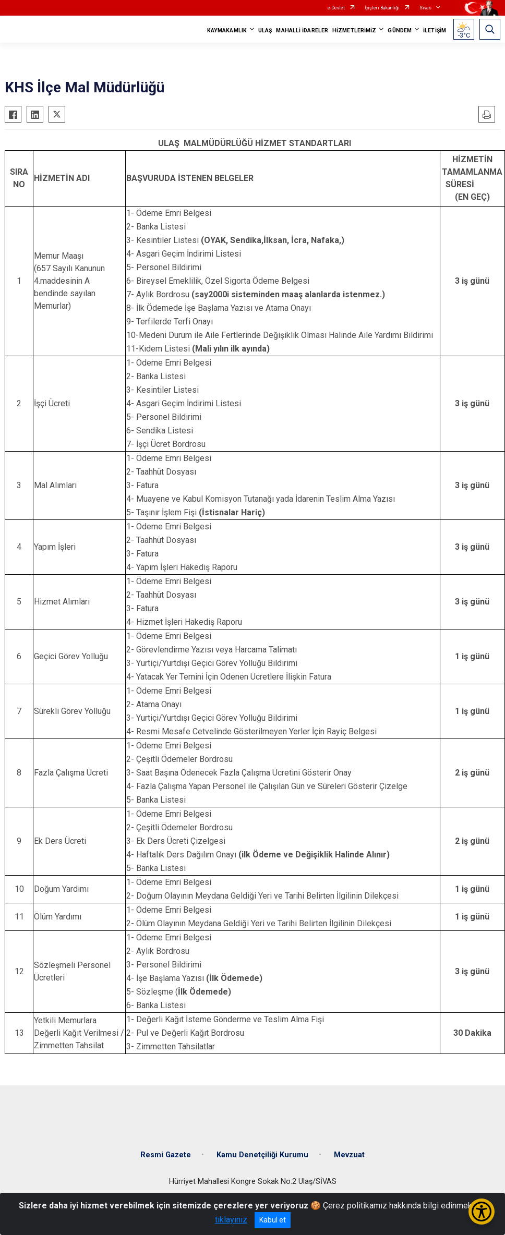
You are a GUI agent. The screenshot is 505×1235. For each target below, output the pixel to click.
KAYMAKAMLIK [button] (227, 30)
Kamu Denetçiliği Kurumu (262, 1155)
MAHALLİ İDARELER (302, 30)
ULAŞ (265, 30)
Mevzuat (349, 1155)
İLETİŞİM (434, 30)
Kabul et (272, 1220)
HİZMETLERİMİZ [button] (354, 30)
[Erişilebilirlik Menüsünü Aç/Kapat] (481, 1211)
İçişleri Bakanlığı (382, 7)
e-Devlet (336, 7)
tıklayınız (231, 1220)
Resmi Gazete (165, 1155)
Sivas (425, 7)
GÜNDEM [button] (400, 30)
